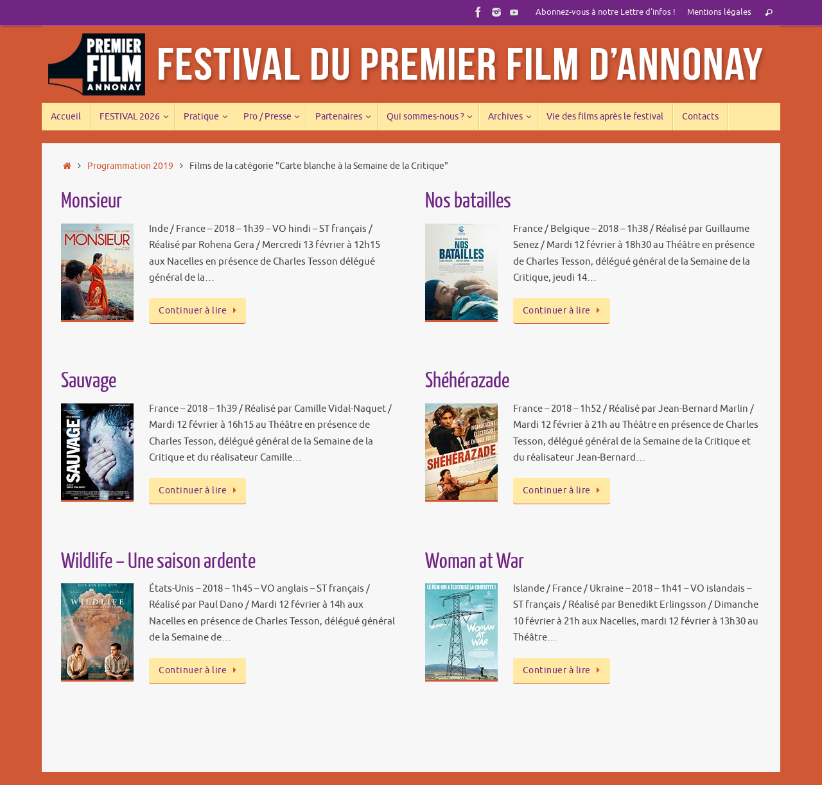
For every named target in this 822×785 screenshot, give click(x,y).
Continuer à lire (200, 310)
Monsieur (91, 201)
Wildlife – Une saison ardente (158, 561)
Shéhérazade (467, 380)
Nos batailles (468, 201)
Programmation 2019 (130, 166)
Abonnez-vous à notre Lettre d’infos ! (606, 12)
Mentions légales (719, 12)
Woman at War (474, 561)
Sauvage (88, 380)
